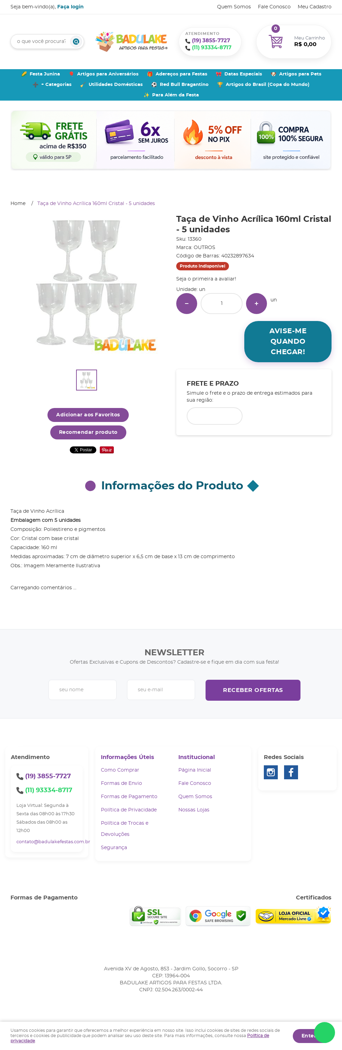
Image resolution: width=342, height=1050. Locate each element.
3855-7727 (211, 40)
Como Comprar (120, 770)
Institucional (196, 757)
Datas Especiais (243, 74)
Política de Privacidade (129, 810)
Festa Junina (45, 74)
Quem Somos (234, 7)
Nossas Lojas (193, 810)
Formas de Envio (121, 783)
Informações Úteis (127, 757)
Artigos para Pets (300, 74)
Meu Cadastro (315, 7)
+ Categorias (56, 84)
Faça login (70, 7)
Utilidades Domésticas (116, 84)
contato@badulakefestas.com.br (53, 842)
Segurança (114, 847)
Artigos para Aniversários (108, 74)
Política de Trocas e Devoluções (124, 829)
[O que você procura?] (76, 42)
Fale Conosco (274, 7)
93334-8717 (211, 47)
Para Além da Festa (175, 95)
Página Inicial (194, 770)
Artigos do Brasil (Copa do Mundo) (268, 84)
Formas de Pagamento (129, 796)
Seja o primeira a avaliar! (206, 279)
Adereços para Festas (181, 74)
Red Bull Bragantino (184, 84)
